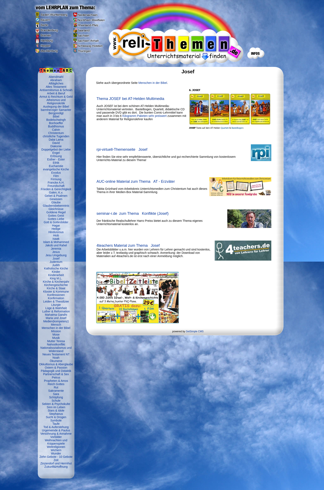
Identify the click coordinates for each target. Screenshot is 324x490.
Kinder (56, 271)
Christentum (56, 133)
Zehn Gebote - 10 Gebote (56, 456)
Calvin (56, 129)
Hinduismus (56, 232)
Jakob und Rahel (56, 245)
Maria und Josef (56, 318)
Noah (55, 357)
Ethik (56, 162)
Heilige (56, 228)
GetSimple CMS (195, 331)
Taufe (56, 423)
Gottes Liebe (56, 219)
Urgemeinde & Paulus (56, 430)
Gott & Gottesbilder (56, 222)
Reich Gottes (56, 384)
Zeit (56, 460)
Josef (55, 258)
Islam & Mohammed (56, 242)
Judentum (56, 261)
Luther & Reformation (56, 311)
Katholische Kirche (56, 268)
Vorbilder (56, 437)
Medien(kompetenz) (56, 321)
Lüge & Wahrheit (56, 308)
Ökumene (56, 361)
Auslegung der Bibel (56, 106)
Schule (56, 400)
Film (56, 176)
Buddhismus (56, 126)
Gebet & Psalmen (56, 195)
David (56, 143)
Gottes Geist (56, 215)
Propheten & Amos (56, 380)
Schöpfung (56, 397)
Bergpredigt (56, 113)
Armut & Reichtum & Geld (56, 96)
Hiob (56, 235)
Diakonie (56, 146)
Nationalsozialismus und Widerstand (56, 349)
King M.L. (56, 278)
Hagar (56, 225)
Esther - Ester (56, 159)
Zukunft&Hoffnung (56, 466)
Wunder (56, 453)
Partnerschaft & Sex (56, 374)
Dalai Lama (56, 139)
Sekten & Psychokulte (56, 404)
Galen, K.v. (56, 192)
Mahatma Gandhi (56, 314)
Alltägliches (56, 83)
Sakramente (56, 390)
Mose (56, 334)
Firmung (56, 179)
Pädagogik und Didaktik (56, 371)
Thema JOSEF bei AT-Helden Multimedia (130, 99)
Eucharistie (56, 166)
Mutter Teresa (56, 341)
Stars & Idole (56, 410)
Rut (56, 387)
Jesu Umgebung (56, 255)
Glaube (56, 202)
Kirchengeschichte (56, 285)
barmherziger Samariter (56, 110)
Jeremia (56, 248)
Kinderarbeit (56, 275)
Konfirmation (56, 298)
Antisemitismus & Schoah (56, 90)
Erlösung (56, 156)
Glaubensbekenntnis (56, 205)
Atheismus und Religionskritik (56, 101)
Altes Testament (56, 86)
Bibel (56, 116)
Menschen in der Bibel (56, 328)
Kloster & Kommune (56, 291)
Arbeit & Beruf (56, 93)
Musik (56, 337)
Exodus (56, 172)
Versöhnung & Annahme (56, 433)
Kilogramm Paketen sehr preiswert (144, 115)
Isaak (55, 238)
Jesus (56, 252)
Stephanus (56, 413)
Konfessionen (56, 295)
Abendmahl (56, 76)
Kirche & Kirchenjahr (56, 281)
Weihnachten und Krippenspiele (56, 442)
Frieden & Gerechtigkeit (56, 189)
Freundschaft (56, 185)
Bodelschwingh (56, 119)
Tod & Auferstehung (56, 427)
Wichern (56, 450)
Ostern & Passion (56, 367)
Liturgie (56, 304)
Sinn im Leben (56, 407)
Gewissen (56, 199)
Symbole (56, 420)
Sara (56, 394)
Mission (56, 331)
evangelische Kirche (56, 169)
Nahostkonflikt (56, 344)
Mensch (56, 324)
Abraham (56, 80)
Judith (56, 265)
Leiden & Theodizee (56, 301)
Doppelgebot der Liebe (56, 149)
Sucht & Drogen (56, 417)
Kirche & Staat (56, 288)
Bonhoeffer (56, 123)
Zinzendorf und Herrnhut (56, 463)
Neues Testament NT (55, 354)
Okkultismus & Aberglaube (56, 364)
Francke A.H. (56, 182)
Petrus (56, 377)
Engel (56, 152)
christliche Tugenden (56, 136)
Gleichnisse (56, 209)
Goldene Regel (56, 212)
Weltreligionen (56, 446)
